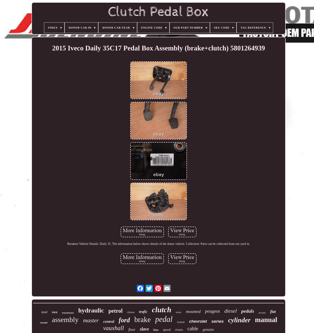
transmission (68, 313)
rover (178, 312)
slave (144, 329)
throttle (262, 312)
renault (44, 322)
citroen (131, 312)
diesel (230, 311)
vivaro (179, 329)
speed (167, 329)
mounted (193, 311)
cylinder (239, 320)
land (44, 312)
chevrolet (198, 321)
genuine (208, 329)
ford (124, 320)
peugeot (212, 311)
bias (155, 329)
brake (142, 320)
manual (266, 320)
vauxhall (113, 328)
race (55, 312)
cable (192, 328)
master (91, 320)
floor (131, 329)
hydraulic (91, 310)
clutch (161, 310)
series (217, 321)
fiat (273, 311)
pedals (247, 311)
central (108, 321)
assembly (65, 320)
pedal (164, 319)
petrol (115, 311)
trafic (143, 312)
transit (181, 322)
